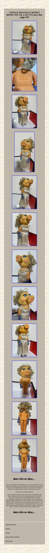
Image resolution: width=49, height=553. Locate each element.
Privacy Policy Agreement (12, 537)
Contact (8, 532)
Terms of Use (9, 541)
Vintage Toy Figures (11, 524)
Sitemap (8, 528)
